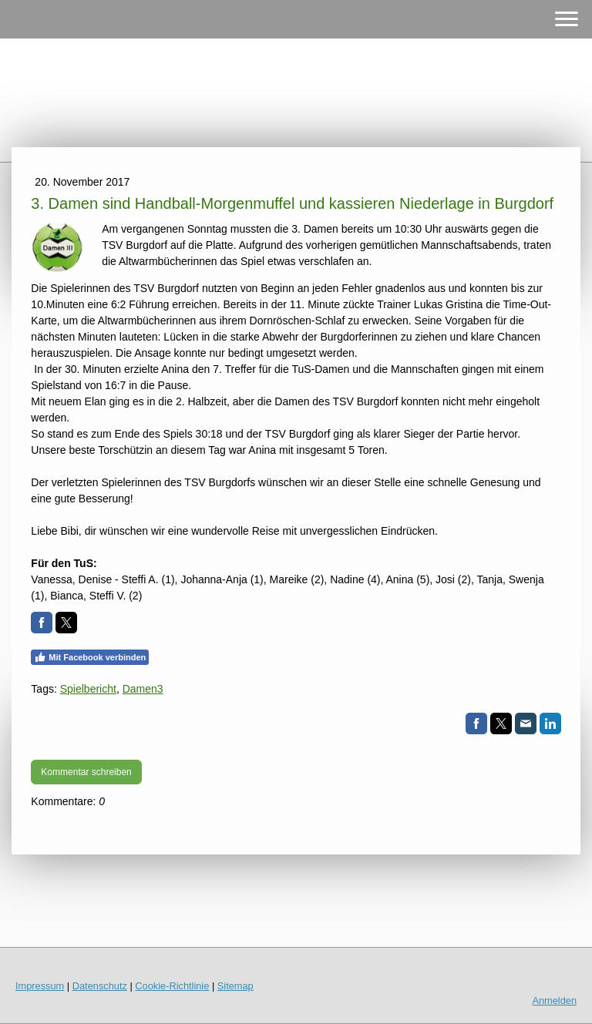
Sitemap (235, 986)
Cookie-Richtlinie (172, 986)
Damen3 (143, 689)
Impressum (39, 986)
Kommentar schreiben (86, 772)
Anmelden (554, 1000)
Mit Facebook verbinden (90, 657)
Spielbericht (88, 689)
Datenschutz (99, 986)
